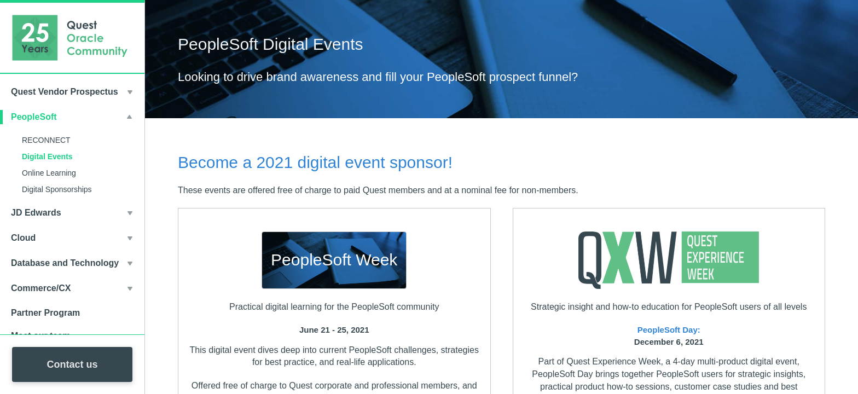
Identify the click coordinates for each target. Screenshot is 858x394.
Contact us (72, 364)
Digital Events (47, 156)
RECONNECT (46, 140)
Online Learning (49, 173)
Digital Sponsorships (57, 189)
